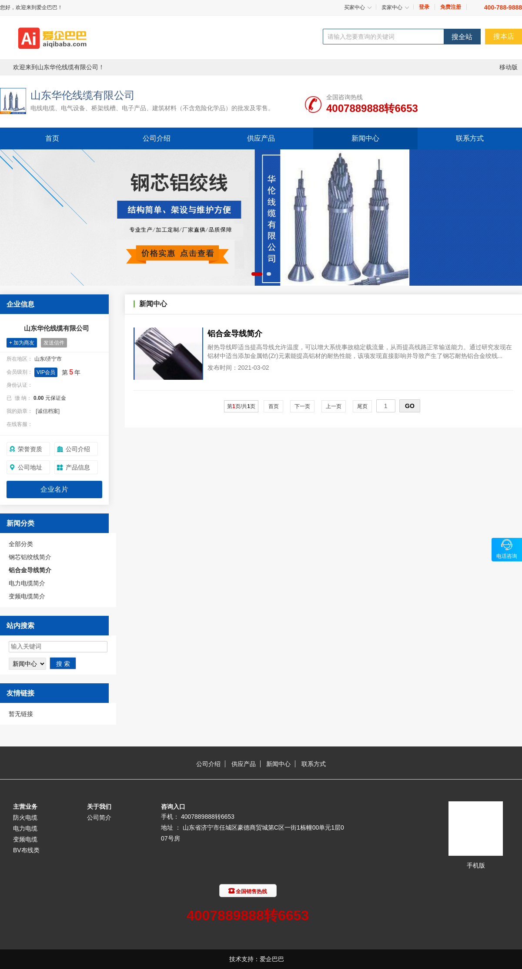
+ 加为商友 (21, 343)
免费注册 (450, 7)
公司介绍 (157, 138)
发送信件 (54, 343)
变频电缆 (25, 839)
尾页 (362, 406)
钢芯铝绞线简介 (30, 557)
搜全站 (462, 37)
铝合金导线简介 (30, 570)
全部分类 (21, 543)
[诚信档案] (48, 411)
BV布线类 (26, 850)
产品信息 (78, 467)
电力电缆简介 (27, 583)
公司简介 (99, 817)
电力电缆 (25, 828)
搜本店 (503, 36)
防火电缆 (25, 817)
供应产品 (261, 138)
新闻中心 (365, 138)
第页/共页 (241, 406)
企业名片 (54, 489)
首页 (52, 138)
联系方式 (470, 138)
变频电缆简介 (27, 596)
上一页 (334, 406)
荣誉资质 (30, 449)
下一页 (302, 406)
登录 (424, 7)
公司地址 (30, 467)
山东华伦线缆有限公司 (82, 95)
